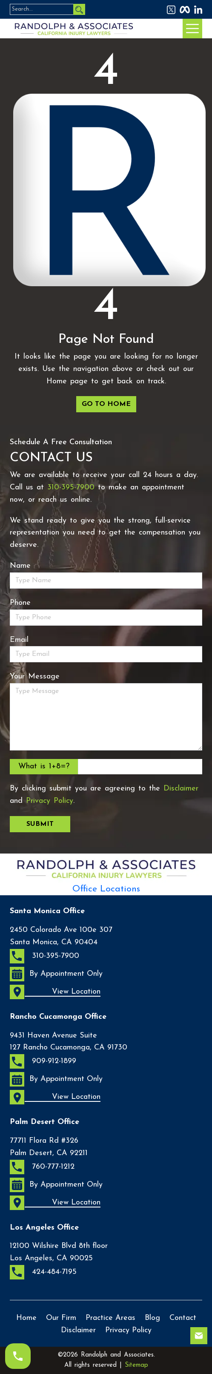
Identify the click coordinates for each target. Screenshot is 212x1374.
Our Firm (61, 1318)
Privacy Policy (49, 801)
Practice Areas (110, 1318)
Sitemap (136, 1365)
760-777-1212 (42, 1167)
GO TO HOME (106, 404)
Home (26, 1318)
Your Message (35, 677)
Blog (152, 1318)
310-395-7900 (71, 487)
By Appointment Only (56, 974)
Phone (20, 603)
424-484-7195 (43, 1272)
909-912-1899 (43, 1061)
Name (20, 566)
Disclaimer (180, 789)
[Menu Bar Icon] (192, 28)
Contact (182, 1318)
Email (19, 640)
